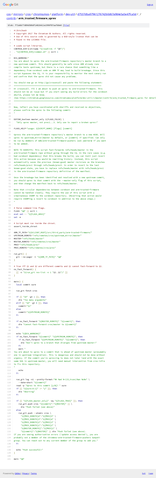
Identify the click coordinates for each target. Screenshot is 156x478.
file (66, 25)
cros (28, 14)
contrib (11, 18)
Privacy (25, 473)
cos (9, 14)
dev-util (70, 14)
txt (144, 473)
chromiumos (41, 14)
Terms (34, 473)
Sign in (150, 4)
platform (57, 14)
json (150, 473)
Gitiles (17, 473)
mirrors (18, 14)
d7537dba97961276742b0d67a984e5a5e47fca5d (106, 14)
